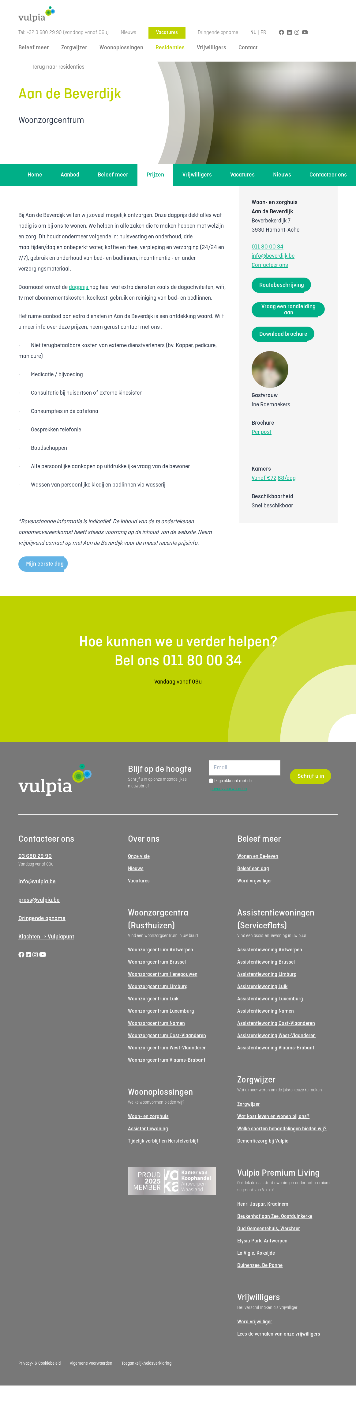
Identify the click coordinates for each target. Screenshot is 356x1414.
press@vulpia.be (39, 900)
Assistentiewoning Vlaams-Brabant (275, 1048)
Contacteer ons (328, 175)
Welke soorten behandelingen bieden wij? (282, 1129)
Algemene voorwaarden (91, 1363)
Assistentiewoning (148, 1129)
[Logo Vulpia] (178, 14)
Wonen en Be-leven (257, 856)
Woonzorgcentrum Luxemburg (161, 1011)
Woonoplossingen (121, 47)
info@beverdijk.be (273, 256)
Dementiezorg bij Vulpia (263, 1141)
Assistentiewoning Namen (265, 1011)
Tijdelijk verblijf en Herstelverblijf (163, 1141)
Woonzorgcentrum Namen (156, 1023)
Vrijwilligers (211, 47)
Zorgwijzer (74, 47)
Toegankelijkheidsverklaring (146, 1363)
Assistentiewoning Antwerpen (269, 950)
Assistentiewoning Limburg (267, 974)
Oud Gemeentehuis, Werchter (268, 1229)
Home (35, 175)
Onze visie (139, 856)
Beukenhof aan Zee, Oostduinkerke (274, 1216)
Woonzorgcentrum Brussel (157, 962)
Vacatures (167, 32)
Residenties (170, 47)
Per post (262, 432)
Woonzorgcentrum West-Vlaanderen (167, 1048)
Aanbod (70, 175)
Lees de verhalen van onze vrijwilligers (278, 1334)
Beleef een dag (253, 869)
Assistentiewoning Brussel (266, 962)
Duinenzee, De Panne (260, 1265)
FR (263, 32)
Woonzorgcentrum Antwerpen (160, 950)
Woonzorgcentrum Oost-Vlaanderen (167, 1036)
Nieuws (128, 32)
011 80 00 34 (267, 247)
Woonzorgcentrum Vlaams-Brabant (166, 1060)
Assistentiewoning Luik (262, 987)
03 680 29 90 (35, 856)
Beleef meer (33, 47)
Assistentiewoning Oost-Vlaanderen (276, 1023)
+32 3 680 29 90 (44, 32)
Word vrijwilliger (254, 881)
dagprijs (79, 287)
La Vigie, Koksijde (256, 1253)
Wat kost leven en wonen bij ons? (273, 1116)
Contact (247, 47)
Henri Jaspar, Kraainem (262, 1204)
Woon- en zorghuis (148, 1116)
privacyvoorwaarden (228, 789)
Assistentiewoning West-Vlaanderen (276, 1036)
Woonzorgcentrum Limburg (158, 987)
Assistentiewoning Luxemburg (270, 999)
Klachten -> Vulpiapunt (46, 937)
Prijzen (155, 175)
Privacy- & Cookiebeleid (39, 1363)
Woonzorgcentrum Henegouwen (162, 974)
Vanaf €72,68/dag (274, 478)
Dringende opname (218, 32)
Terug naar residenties (51, 67)
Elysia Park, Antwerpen (262, 1241)
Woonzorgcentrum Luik (153, 999)
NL (253, 32)
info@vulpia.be (37, 881)
